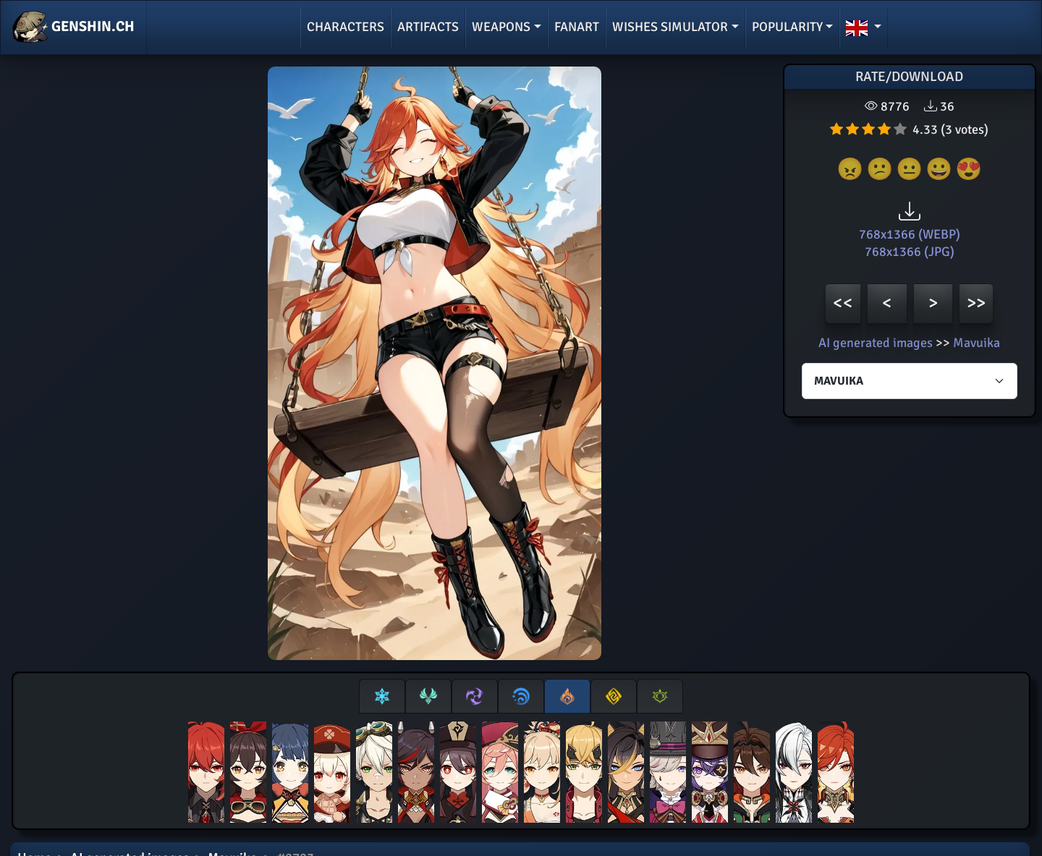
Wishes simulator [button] (670, 27)
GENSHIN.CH (73, 27)
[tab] (382, 696)
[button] (863, 27)
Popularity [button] (787, 27)
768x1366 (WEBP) (909, 234)
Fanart (576, 27)
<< (843, 302)
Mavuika (976, 343)
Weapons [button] (501, 27)
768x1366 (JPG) (909, 252)
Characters (345, 27)
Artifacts (428, 27)
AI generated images (875, 343)
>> (976, 302)
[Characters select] (909, 381)
